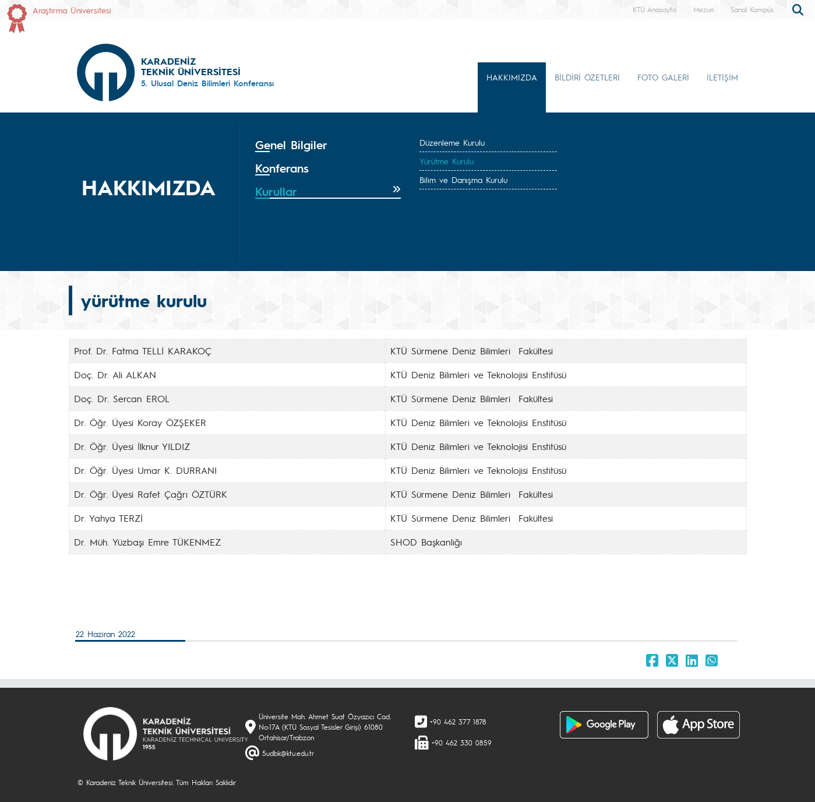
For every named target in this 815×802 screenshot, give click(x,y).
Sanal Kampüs (752, 9)
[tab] (328, 145)
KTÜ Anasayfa (654, 9)
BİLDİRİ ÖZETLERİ (587, 77)
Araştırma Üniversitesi (72, 10)
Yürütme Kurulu (446, 161)
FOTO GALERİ (663, 77)
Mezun (703, 9)
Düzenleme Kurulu (452, 142)
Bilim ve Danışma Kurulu (463, 179)
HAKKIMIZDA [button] (511, 77)
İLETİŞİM (722, 77)
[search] (799, 8)
